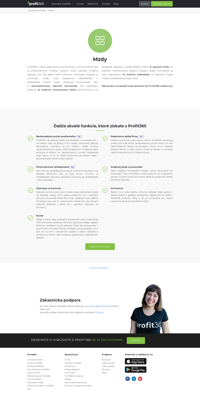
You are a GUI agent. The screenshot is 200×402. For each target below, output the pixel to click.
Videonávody (108, 363)
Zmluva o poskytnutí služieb (78, 385)
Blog (116, 4)
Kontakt (106, 4)
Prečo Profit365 (34, 363)
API (29, 389)
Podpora (99, 312)
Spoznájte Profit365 (37, 10)
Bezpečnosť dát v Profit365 (40, 385)
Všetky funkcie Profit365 (39, 376)
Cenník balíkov (34, 379)
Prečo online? (33, 372)
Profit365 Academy (74, 376)
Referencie (93, 4)
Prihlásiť (144, 4)
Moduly (51, 10)
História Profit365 (73, 363)
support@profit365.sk (99, 306)
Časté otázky (108, 366)
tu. (171, 86)
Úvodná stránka (34, 359)
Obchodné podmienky (76, 382)
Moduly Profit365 (35, 366)
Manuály (106, 359)
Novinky (106, 369)
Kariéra (68, 379)
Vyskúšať (136, 340)
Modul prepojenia (98, 268)
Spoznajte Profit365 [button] (62, 4)
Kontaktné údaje (35, 382)
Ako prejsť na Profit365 (38, 369)
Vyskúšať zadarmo (162, 4)
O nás (67, 359)
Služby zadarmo (72, 369)
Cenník (80, 4)
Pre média (70, 372)
